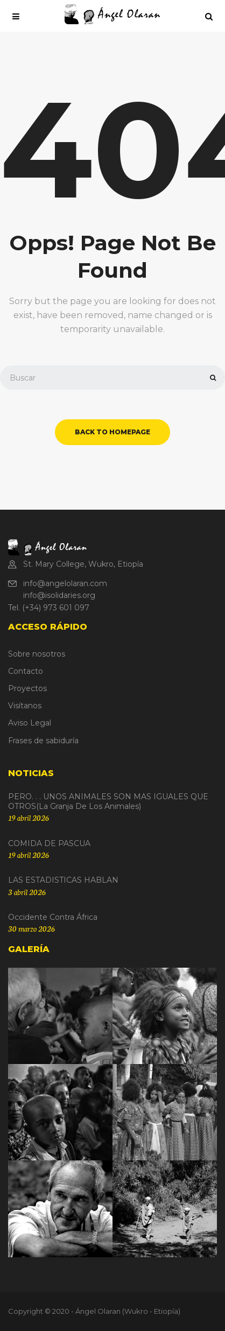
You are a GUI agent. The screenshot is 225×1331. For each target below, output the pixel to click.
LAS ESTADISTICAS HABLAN (63, 880)
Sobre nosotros (36, 654)
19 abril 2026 (28, 817)
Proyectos (27, 688)
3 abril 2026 (27, 891)
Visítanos (24, 705)
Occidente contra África (52, 917)
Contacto (25, 671)
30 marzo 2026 (31, 928)
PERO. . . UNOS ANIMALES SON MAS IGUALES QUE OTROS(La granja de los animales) (108, 801)
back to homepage (112, 432)
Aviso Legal (29, 723)
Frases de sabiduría (43, 740)
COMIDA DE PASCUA (49, 843)
